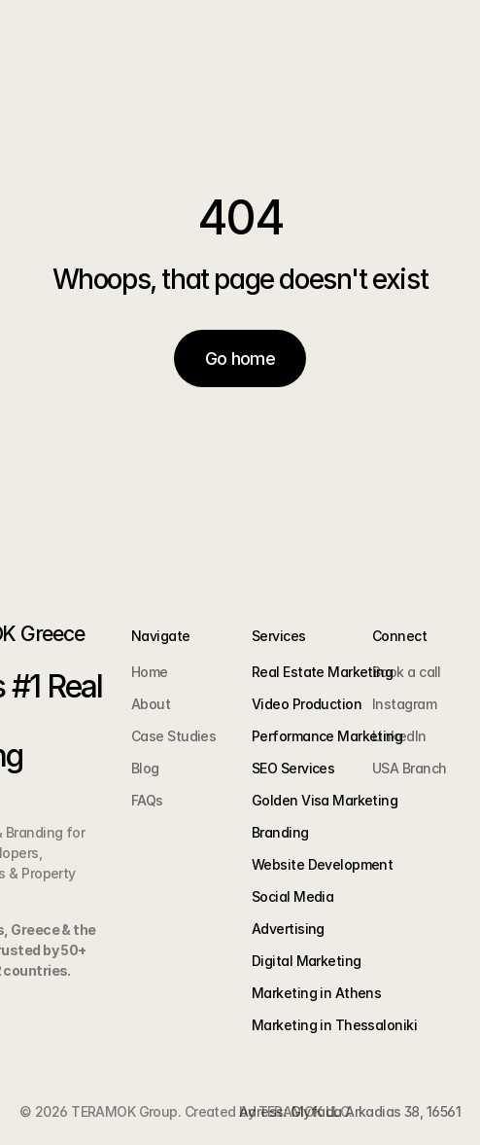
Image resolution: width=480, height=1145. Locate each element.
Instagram (404, 704)
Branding (280, 832)
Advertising (288, 928)
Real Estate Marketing (322, 671)
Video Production (306, 704)
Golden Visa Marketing (324, 800)
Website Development (322, 864)
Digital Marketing (306, 960)
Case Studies (173, 736)
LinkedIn (399, 736)
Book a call (406, 671)
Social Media (292, 896)
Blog (145, 768)
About (150, 704)
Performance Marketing (327, 736)
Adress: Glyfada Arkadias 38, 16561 (350, 1111)
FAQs (147, 800)
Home (149, 671)
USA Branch (409, 768)
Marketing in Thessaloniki (334, 1025)
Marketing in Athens (316, 992)
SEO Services (293, 768)
